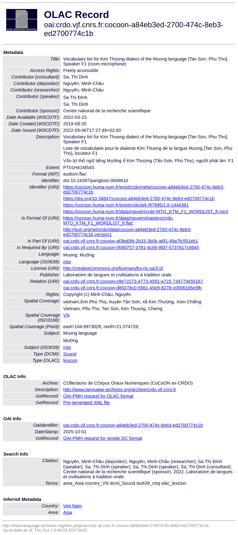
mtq (67, 261)
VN (66, 315)
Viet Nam (72, 505)
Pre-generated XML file (86, 402)
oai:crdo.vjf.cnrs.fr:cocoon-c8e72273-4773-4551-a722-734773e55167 (133, 281)
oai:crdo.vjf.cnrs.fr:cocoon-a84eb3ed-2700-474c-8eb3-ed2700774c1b (133, 425)
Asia (67, 512)
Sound (69, 353)
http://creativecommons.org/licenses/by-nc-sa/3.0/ (113, 268)
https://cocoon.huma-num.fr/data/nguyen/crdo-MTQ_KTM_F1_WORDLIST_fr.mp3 (145, 211)
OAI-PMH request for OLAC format (98, 396)
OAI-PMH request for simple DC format (102, 438)
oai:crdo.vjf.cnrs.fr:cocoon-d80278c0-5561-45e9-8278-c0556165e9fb (132, 287)
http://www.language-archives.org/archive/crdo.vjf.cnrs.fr (119, 389)
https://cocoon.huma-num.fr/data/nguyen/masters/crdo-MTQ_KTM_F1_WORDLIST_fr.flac (118, 220)
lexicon (70, 360)
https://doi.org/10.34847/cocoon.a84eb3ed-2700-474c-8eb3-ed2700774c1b (138, 198)
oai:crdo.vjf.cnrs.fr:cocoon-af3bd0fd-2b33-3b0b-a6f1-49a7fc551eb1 (130, 241)
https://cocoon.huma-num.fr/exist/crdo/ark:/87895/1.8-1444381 (126, 205)
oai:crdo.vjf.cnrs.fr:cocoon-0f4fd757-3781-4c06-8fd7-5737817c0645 (131, 247)
